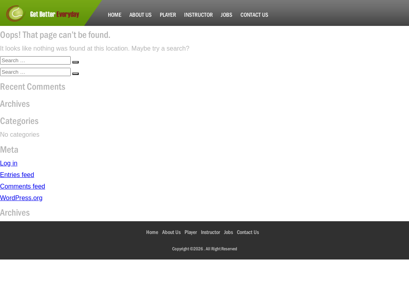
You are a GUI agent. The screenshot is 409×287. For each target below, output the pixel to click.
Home (114, 14)
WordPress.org (21, 198)
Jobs (226, 14)
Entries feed (17, 174)
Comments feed (22, 186)
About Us (140, 14)
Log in (9, 163)
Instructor (198, 14)
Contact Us (254, 14)
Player (168, 14)
